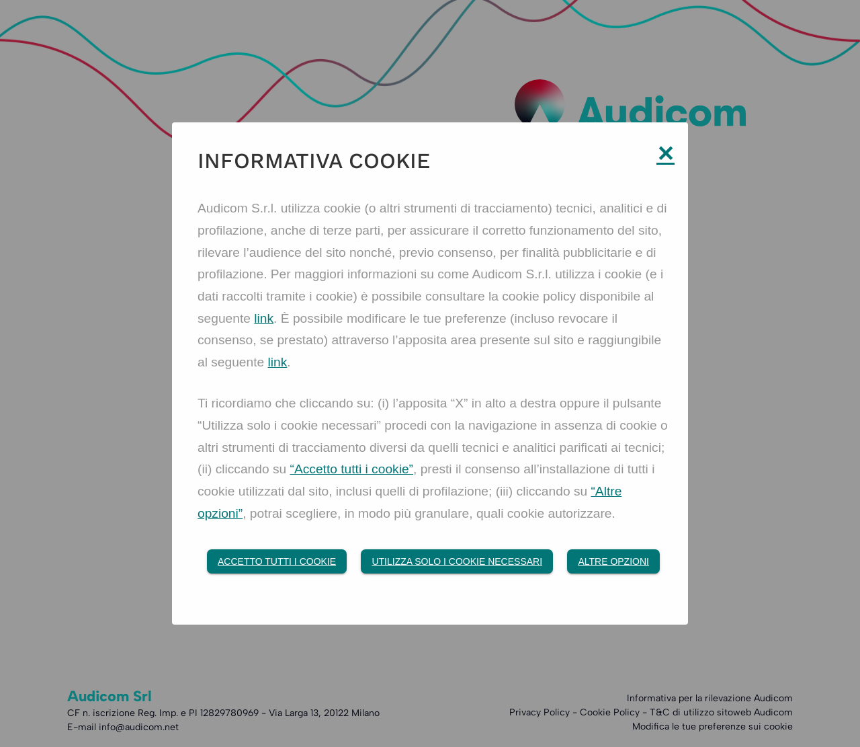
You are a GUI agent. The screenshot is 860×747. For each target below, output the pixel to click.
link (263, 318)
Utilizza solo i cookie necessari (457, 561)
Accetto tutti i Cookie (277, 561)
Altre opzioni (613, 561)
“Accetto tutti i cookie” (351, 469)
